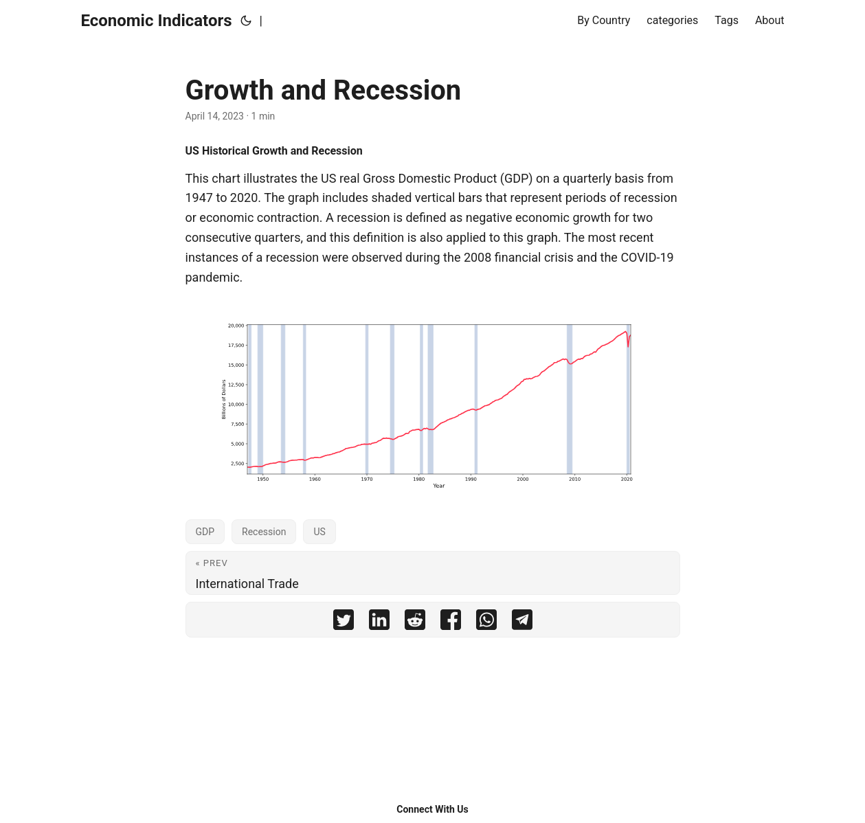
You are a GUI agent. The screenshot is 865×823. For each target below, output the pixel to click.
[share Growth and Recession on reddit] (415, 619)
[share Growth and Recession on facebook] (450, 619)
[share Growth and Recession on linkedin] (379, 619)
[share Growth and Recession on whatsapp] (486, 619)
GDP (205, 531)
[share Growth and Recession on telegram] (522, 619)
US (319, 531)
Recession (264, 531)
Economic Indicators (156, 20)
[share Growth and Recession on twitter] (343, 619)
